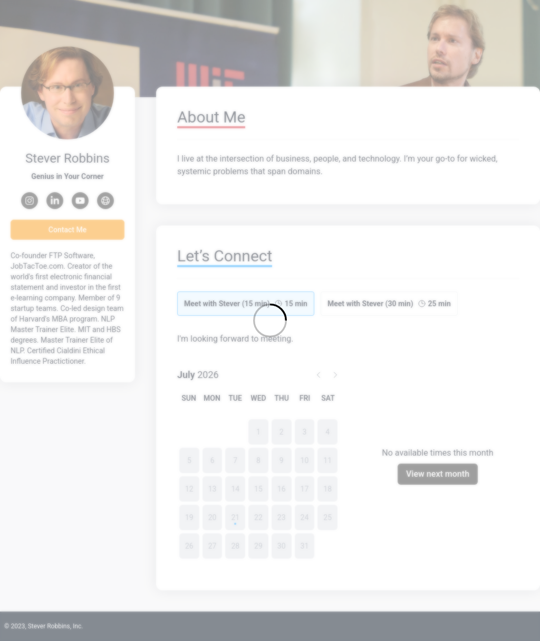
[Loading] (270, 320)
